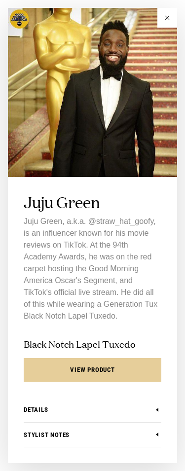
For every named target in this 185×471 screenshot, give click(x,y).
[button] (167, 18)
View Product (92, 369)
